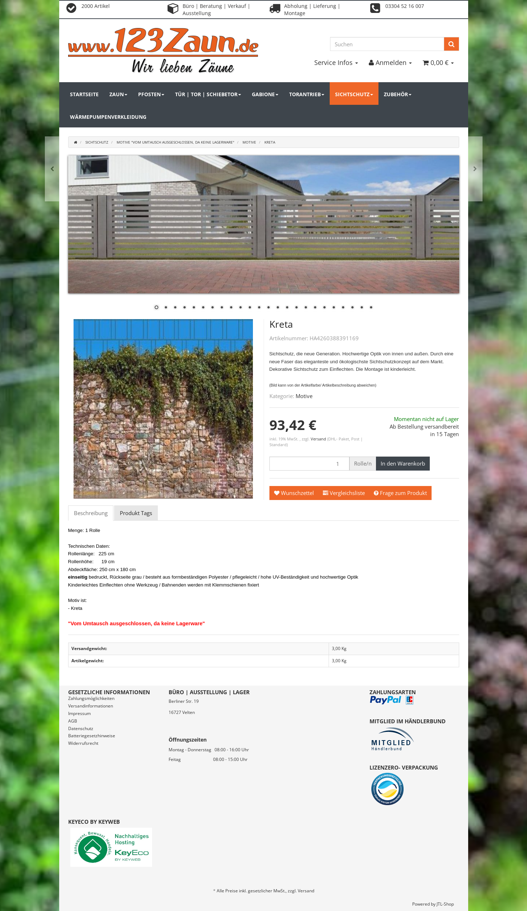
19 (324, 308)
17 (306, 308)
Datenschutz (80, 728)
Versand (319, 439)
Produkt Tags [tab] (136, 513)
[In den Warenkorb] (403, 464)
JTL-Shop (445, 904)
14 (278, 308)
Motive (304, 396)
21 (343, 308)
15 (287, 308)
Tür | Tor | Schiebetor (208, 94)
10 (240, 308)
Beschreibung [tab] (91, 513)
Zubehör (397, 94)
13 (268, 308)
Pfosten (151, 94)
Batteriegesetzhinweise (91, 736)
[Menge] (309, 464)
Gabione (265, 94)
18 (315, 308)
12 (259, 308)
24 (371, 308)
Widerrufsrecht (83, 743)
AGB (72, 721)
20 (334, 308)
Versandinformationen (90, 706)
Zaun (118, 94)
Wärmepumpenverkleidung (108, 116)
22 (352, 308)
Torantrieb (306, 94)
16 (296, 308)
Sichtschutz (354, 94)
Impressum (79, 713)
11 (250, 308)
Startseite (84, 94)
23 (362, 308)
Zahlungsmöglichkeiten (91, 698)
